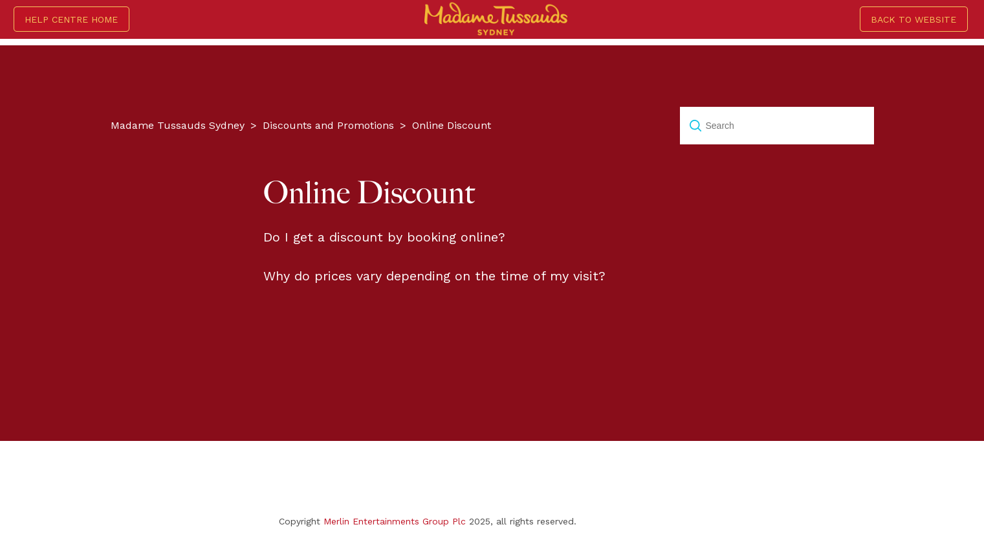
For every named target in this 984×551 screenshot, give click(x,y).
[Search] (777, 125)
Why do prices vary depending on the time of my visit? (434, 276)
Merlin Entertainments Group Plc (394, 521)
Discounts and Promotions (328, 125)
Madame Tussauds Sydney (178, 125)
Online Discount (451, 125)
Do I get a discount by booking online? (384, 237)
